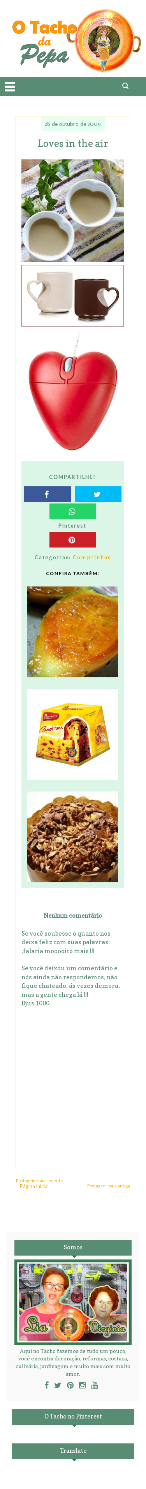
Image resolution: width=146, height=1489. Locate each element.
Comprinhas (92, 557)
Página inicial (34, 1186)
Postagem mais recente (39, 1180)
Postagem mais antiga (108, 1185)
